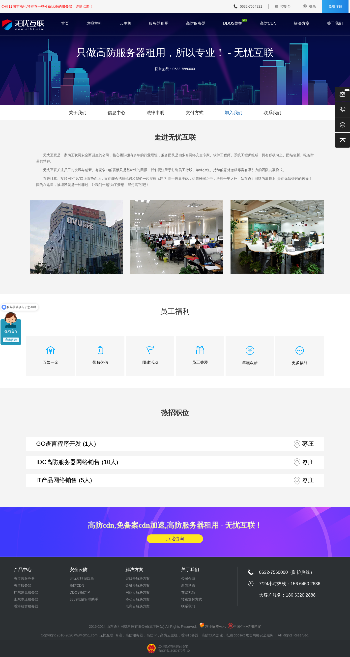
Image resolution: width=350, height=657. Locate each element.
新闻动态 (188, 585)
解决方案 (302, 24)
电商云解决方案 (137, 606)
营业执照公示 (213, 627)
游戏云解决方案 (137, 578)
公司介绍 (188, 578)
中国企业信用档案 (244, 627)
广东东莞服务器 (26, 592)
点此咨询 (175, 538)
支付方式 (195, 112)
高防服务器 (196, 24)
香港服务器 (22, 585)
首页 (65, 24)
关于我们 (335, 24)
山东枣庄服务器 (26, 599)
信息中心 (116, 112)
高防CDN (268, 24)
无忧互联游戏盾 (82, 578)
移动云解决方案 (137, 599)
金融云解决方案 (137, 585)
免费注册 (335, 6)
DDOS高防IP (80, 592)
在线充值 (188, 592)
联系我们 (272, 112)
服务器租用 (159, 24)
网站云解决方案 (137, 592)
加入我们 (233, 112)
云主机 (125, 24)
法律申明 (155, 112)
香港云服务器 (24, 578)
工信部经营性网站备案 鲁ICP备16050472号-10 (174, 649)
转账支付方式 (191, 599)
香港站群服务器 (26, 606)
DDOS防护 (232, 24)
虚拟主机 (94, 24)
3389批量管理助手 (84, 599)
